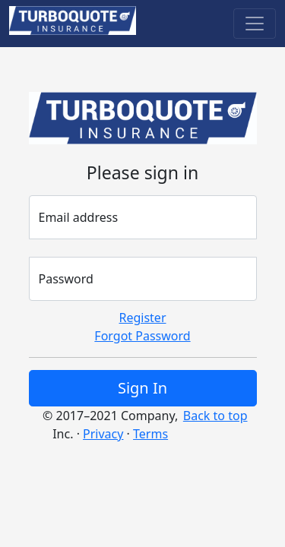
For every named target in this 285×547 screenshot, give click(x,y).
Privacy (103, 433)
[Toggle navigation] (254, 23)
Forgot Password (142, 335)
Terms (150, 433)
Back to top (215, 415)
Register (142, 317)
